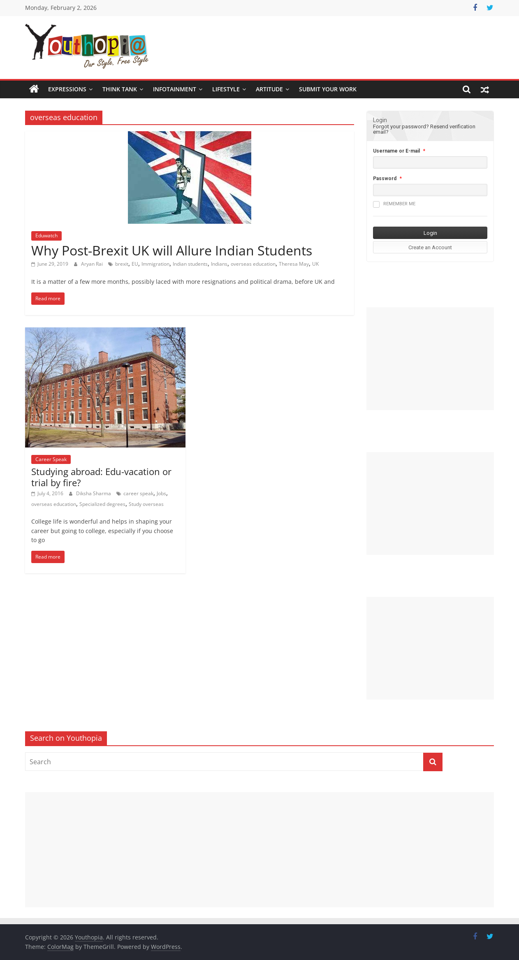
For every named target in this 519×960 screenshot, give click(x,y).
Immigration (155, 263)
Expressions (67, 89)
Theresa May (294, 263)
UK (315, 263)
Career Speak (51, 459)
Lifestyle (226, 89)
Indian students (190, 263)
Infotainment (174, 89)
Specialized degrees (102, 504)
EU (135, 263)
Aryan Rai (92, 263)
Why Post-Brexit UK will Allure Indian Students (171, 250)
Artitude (269, 89)
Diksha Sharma (94, 493)
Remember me (394, 204)
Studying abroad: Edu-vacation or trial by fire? (101, 476)
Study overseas (146, 504)
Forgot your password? (401, 126)
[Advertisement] (430, 358)
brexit (121, 263)
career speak (138, 493)
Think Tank (119, 89)
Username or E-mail (396, 151)
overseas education (253, 263)
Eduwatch (46, 235)
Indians (219, 263)
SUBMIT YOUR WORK (328, 89)
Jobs (161, 493)
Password (384, 178)
